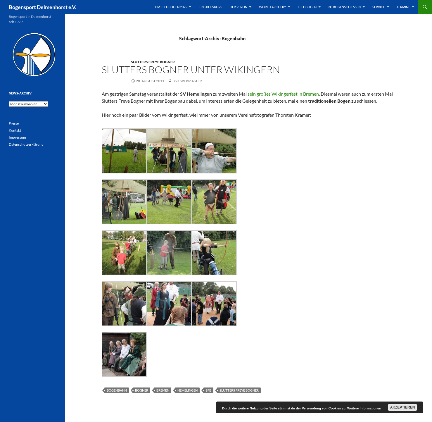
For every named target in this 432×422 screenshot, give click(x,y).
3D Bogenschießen (344, 7)
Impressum (17, 137)
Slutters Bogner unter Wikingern (191, 69)
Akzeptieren (402, 407)
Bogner (141, 390)
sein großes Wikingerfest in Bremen (283, 94)
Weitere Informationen (364, 408)
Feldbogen (307, 7)
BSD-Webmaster (187, 81)
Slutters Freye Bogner (153, 62)
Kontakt (15, 130)
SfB (208, 390)
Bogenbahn (117, 390)
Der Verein (238, 7)
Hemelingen (187, 390)
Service (378, 7)
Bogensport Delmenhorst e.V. (42, 7)
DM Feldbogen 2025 (171, 7)
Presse (14, 123)
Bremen (162, 390)
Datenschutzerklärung (26, 144)
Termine (403, 7)
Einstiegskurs (210, 7)
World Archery (272, 7)
